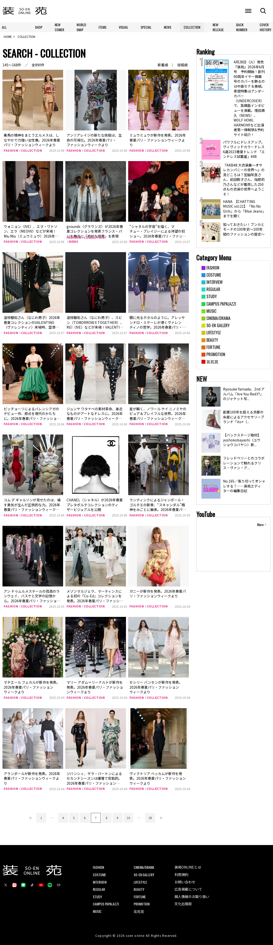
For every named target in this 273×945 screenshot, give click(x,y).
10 (128, 818)
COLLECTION (192, 27)
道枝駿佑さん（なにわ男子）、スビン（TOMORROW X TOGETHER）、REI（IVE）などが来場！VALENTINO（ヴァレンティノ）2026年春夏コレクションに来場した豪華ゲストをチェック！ (95, 329)
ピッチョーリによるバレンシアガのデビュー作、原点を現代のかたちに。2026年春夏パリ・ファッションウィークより (32, 416)
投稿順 (182, 64)
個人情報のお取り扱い (191, 896)
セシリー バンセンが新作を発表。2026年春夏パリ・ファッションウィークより (155, 687)
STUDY (97, 896)
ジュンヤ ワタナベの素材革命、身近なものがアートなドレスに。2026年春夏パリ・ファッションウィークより (95, 416)
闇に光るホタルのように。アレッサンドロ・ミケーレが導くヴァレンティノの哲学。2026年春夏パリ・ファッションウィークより (157, 325)
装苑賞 (139, 911)
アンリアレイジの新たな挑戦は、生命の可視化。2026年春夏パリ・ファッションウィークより (94, 140)
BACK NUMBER (241, 27)
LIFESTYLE (140, 882)
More (260, 524)
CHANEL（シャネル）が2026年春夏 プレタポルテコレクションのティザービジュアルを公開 (95, 504)
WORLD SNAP (81, 27)
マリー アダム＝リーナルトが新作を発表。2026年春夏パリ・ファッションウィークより (95, 687)
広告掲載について (188, 889)
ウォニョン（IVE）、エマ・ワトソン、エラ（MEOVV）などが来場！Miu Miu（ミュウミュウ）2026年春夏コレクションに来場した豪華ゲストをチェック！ (31, 236)
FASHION (11, 150)
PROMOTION (141, 903)
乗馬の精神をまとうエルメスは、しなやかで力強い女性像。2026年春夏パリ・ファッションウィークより (32, 140)
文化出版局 (183, 903)
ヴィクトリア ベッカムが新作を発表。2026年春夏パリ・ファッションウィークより (157, 778)
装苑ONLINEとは (187, 867)
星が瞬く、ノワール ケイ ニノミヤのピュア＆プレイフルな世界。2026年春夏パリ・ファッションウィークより (157, 416)
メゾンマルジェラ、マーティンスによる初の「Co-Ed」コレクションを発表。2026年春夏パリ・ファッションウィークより (95, 598)
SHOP (38, 27)
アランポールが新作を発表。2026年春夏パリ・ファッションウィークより (32, 778)
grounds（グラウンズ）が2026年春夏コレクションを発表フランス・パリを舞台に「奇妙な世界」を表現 (95, 231)
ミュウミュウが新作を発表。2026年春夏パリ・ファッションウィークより (157, 140)
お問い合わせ (184, 881)
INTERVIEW (100, 882)
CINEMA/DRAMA (144, 867)
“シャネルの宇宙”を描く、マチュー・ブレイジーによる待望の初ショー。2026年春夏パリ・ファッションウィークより (157, 233)
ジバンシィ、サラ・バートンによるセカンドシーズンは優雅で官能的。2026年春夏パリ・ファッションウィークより (94, 781)
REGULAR (99, 889)
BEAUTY (139, 889)
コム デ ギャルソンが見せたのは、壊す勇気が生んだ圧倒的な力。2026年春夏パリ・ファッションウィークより (32, 507)
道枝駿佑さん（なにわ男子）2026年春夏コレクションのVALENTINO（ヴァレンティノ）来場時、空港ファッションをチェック (32, 325)
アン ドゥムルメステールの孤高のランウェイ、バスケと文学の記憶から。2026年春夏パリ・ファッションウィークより (32, 598)
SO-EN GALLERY (144, 874)
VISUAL (123, 27)
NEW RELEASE (218, 27)
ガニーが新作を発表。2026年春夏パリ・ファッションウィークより (157, 594)
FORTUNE (140, 896)
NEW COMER (59, 27)
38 (150, 818)
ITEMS (102, 27)
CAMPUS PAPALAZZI (106, 903)
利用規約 (181, 874)
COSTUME (99, 874)
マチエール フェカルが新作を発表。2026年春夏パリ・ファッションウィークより (32, 687)
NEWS (167, 27)
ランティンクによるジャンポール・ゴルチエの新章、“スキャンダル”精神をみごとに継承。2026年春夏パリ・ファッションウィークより (157, 507)
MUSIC (97, 911)
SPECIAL (146, 27)
